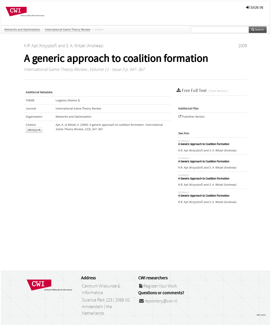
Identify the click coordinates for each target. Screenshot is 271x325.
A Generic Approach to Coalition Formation (203, 144)
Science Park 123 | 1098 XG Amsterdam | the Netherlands (106, 307)
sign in (254, 7)
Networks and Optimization (22, 29)
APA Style (34, 129)
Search (257, 29)
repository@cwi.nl (158, 301)
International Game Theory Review (67, 29)
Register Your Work (158, 286)
